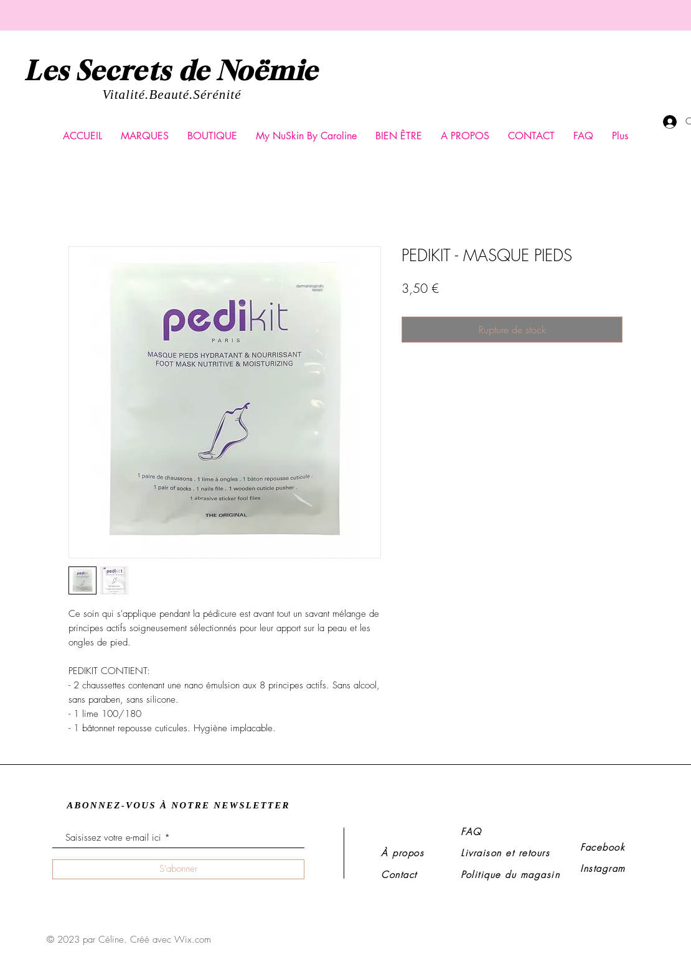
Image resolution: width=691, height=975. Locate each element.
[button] (144, 136)
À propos (402, 853)
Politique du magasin (510, 875)
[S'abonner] (178, 869)
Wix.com (192, 939)
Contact (399, 875)
